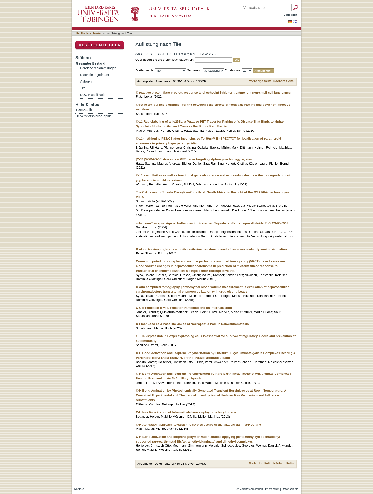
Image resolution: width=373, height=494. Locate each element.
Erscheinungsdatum (94, 75)
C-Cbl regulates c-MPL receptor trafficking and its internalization (184, 307)
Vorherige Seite (260, 81)
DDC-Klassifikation (93, 95)
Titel (83, 88)
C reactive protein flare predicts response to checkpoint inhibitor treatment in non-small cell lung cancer (214, 92)
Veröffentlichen (100, 45)
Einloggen (290, 14)
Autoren (86, 81)
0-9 (137, 54)
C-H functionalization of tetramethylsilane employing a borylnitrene (186, 412)
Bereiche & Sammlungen (98, 68)
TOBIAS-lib (83, 110)
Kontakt (79, 489)
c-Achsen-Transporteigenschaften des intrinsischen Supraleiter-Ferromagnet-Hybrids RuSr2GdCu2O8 (212, 223)
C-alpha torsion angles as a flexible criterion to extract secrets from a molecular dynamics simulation (211, 249)
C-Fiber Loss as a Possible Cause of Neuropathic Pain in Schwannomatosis (192, 324)
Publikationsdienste (88, 33)
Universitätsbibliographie (93, 116)
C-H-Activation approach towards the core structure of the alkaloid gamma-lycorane (198, 424)
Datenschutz (290, 489)
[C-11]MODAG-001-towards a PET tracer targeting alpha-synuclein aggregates (194, 159)
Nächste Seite (283, 81)
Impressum (272, 489)
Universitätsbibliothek (249, 489)
